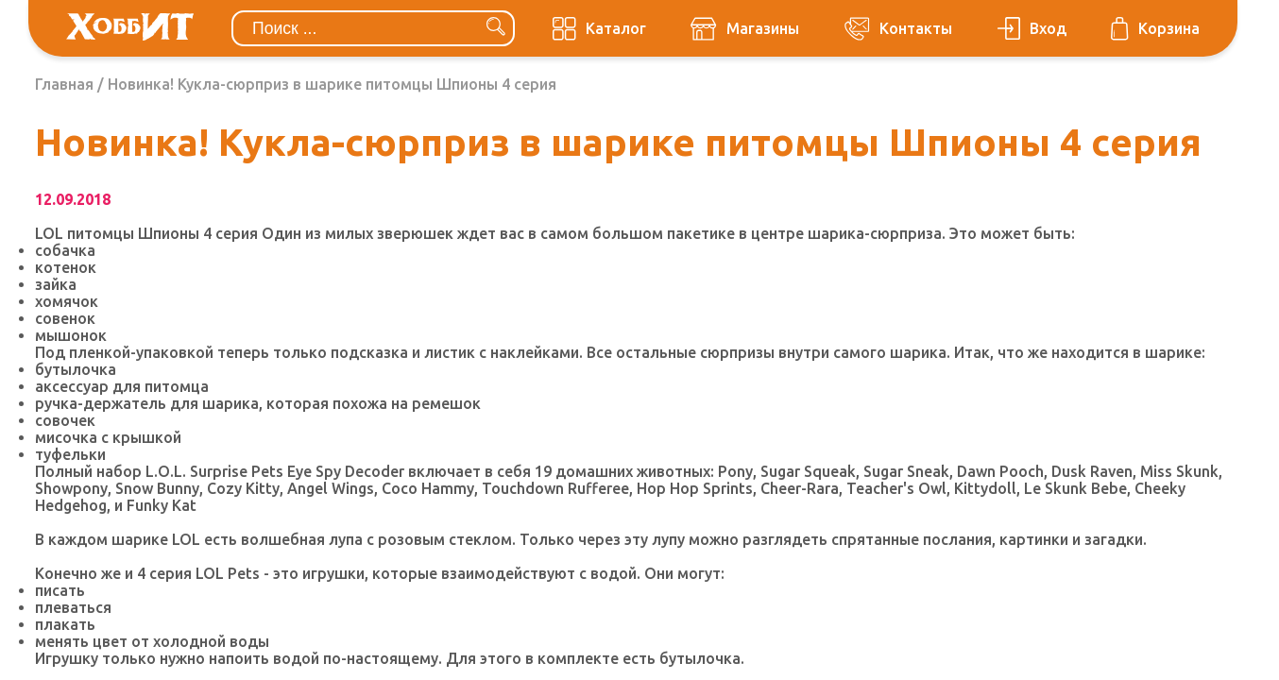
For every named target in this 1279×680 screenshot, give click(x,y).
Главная (64, 84)
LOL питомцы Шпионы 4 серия (146, 233)
